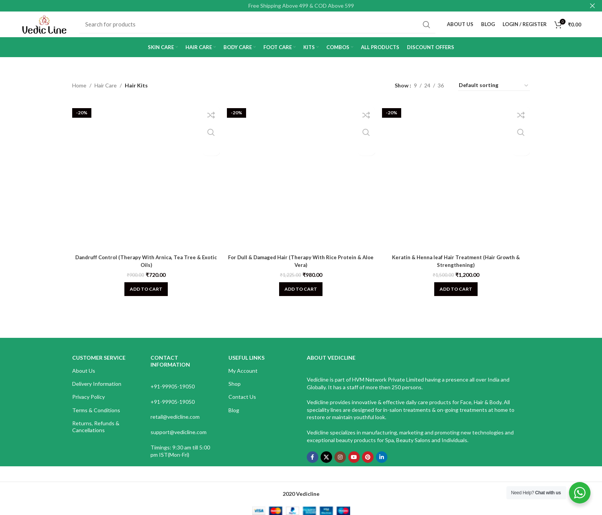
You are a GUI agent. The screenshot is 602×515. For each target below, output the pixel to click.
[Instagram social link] (340, 464)
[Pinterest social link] (368, 464)
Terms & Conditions (96, 416)
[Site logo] (49, 27)
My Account (243, 377)
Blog (233, 416)
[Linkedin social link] (381, 464)
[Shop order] (494, 92)
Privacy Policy (88, 403)
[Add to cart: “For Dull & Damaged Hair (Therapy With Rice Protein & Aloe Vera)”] (300, 293)
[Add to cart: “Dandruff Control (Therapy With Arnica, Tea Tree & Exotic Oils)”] (144, 293)
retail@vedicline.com (175, 423)
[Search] (262, 28)
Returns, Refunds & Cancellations (95, 433)
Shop (234, 390)
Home (79, 92)
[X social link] (326, 464)
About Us (83, 377)
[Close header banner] (592, 6)
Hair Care (105, 92)
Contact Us (242, 403)
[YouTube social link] (354, 464)
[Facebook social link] (312, 464)
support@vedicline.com (178, 439)
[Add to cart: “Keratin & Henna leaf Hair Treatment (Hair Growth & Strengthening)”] (457, 293)
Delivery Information (96, 390)
